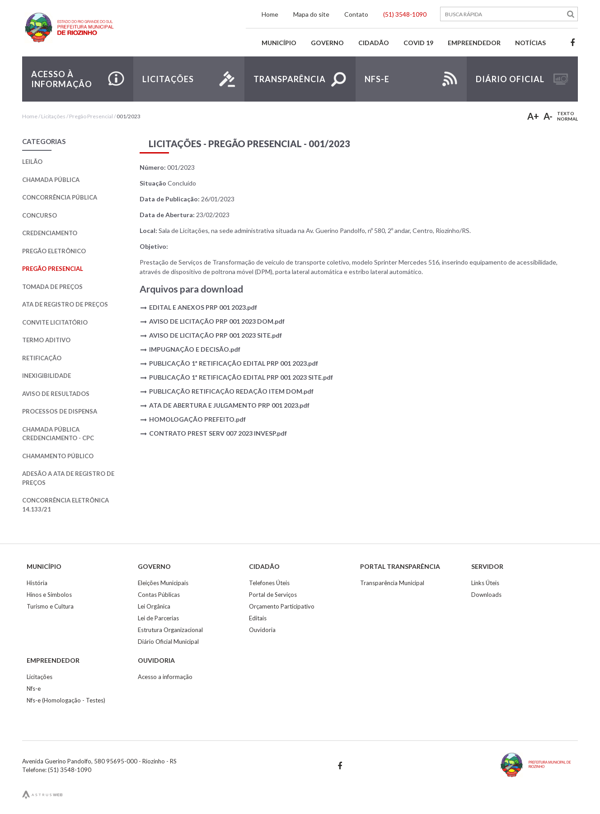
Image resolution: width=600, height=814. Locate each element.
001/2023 (129, 116)
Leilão (32, 161)
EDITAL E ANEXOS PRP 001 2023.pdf (203, 307)
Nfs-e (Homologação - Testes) (66, 700)
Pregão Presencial (91, 116)
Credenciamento (49, 233)
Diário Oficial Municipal (168, 641)
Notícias (530, 43)
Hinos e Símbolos (49, 594)
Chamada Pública (51, 179)
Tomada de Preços (52, 286)
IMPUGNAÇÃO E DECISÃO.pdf (194, 349)
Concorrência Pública (59, 197)
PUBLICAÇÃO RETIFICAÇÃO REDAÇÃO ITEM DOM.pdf (231, 391)
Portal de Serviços (273, 594)
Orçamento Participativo (281, 606)
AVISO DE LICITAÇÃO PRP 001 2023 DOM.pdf (217, 321)
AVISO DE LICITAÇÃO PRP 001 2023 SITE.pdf (215, 335)
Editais (258, 618)
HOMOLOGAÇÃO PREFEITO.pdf (197, 419)
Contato (356, 14)
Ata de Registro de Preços (65, 304)
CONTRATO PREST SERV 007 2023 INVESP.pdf (218, 433)
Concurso (39, 215)
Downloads (486, 594)
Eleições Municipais (163, 582)
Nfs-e (34, 688)
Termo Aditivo (46, 340)
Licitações (53, 116)
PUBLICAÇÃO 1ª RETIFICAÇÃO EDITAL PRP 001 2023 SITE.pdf (241, 377)
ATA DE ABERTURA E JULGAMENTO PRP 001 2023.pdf (229, 405)
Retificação (41, 358)
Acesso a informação (165, 676)
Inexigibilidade (46, 375)
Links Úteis (485, 582)
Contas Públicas (159, 594)
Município (279, 43)
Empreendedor (474, 43)
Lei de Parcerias (158, 618)
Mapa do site (311, 14)
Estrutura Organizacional (170, 629)
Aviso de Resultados (55, 393)
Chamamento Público (58, 456)
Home (270, 14)
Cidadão (373, 43)
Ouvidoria (262, 629)
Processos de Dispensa (59, 411)
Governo (327, 43)
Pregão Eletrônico (54, 251)
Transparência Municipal (392, 582)
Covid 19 (418, 43)
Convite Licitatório (55, 322)
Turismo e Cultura (50, 606)
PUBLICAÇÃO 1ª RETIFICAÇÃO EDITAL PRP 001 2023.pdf (233, 363)
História (37, 582)
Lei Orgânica (154, 606)
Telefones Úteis (269, 582)
